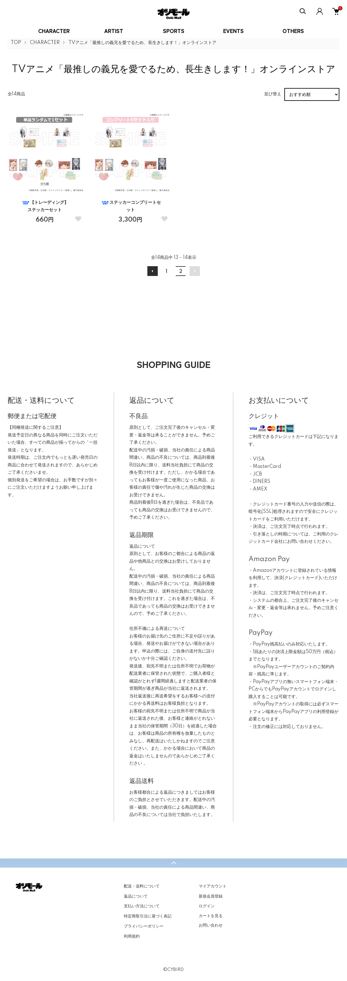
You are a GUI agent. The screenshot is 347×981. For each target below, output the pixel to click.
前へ (152, 271)
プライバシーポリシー (144, 926)
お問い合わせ (211, 925)
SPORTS (173, 31)
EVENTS (233, 31)
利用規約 (132, 936)
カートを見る (211, 915)
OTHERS (293, 31)
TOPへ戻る (173, 863)
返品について (136, 896)
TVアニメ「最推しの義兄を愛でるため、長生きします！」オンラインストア (142, 42)
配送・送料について (142, 886)
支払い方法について (142, 906)
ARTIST (113, 31)
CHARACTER (54, 31)
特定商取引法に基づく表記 (148, 916)
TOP (16, 42)
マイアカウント (213, 886)
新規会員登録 (211, 896)
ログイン (207, 906)
